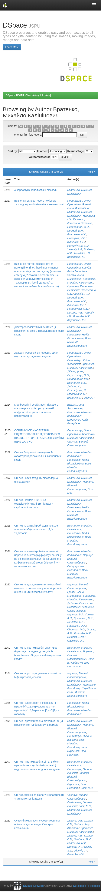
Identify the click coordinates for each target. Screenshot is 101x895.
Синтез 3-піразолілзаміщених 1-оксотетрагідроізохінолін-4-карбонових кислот (37, 456)
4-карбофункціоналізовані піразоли (35, 189)
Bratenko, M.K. (82, 316)
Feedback (94, 885)
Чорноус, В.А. (75, 614)
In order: (42, 151)
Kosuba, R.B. (75, 312)
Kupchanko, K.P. (76, 256)
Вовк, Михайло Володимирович (78, 574)
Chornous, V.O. (76, 629)
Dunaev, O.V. (75, 846)
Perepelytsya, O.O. (78, 245)
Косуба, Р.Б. (81, 293)
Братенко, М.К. (76, 234)
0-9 (20, 126)
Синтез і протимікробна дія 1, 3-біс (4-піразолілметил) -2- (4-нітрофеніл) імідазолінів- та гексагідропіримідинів (37, 765)
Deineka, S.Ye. (76, 636)
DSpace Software (33, 885)
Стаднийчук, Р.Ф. (78, 378)
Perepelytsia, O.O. (78, 308)
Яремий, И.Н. (75, 230)
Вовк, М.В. (87, 787)
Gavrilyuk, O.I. (75, 640)
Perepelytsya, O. (77, 390)
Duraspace (79, 885)
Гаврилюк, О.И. (76, 625)
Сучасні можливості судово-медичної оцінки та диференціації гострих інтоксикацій (37, 824)
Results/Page (75, 151)
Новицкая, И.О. (76, 238)
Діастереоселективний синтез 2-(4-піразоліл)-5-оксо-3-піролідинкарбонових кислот (39, 331)
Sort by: (13, 151)
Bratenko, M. (74, 397)
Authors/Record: (39, 156)
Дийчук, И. (73, 386)
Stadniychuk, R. (76, 393)
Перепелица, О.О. (78, 226)
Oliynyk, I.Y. (80, 850)
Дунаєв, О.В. (75, 820)
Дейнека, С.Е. (75, 621)
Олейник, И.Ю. (83, 839)
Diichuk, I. (89, 397)
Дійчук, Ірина (75, 371)
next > (91, 171)
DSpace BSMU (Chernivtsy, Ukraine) (28, 95)
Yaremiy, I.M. (74, 249)
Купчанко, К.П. (76, 241)
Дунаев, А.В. (75, 835)
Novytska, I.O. (82, 253)
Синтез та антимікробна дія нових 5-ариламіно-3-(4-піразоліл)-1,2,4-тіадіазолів (36, 529)
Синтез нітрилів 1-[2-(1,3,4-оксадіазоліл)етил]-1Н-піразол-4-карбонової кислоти (34, 503)
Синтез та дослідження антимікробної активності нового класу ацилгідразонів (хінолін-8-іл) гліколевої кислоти (38, 588)
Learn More (12, 47)
